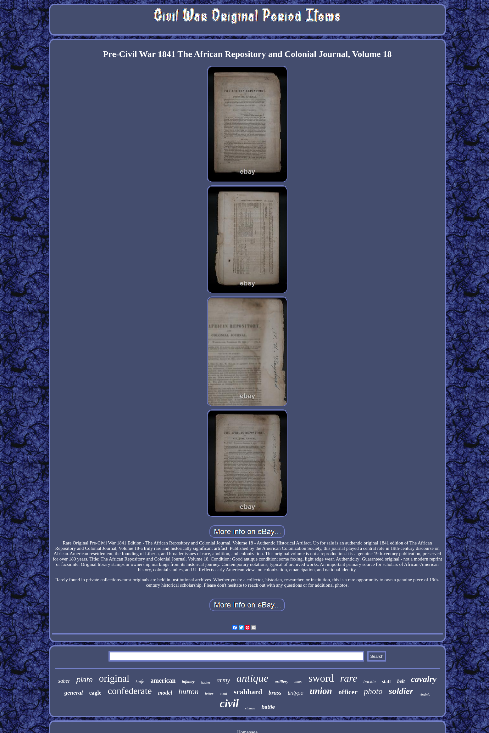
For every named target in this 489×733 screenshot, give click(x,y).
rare (348, 678)
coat (223, 693)
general (73, 692)
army (223, 680)
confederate (130, 690)
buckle (370, 681)
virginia (425, 694)
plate (84, 679)
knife (140, 681)
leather (205, 682)
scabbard (248, 692)
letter (209, 693)
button (189, 691)
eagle (95, 693)
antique (252, 678)
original (114, 678)
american (163, 680)
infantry (188, 681)
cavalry (423, 679)
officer (348, 692)
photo (373, 691)
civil (229, 703)
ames (298, 681)
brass (275, 692)
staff (386, 681)
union (321, 691)
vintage (250, 708)
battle (268, 707)
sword (321, 678)
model (165, 693)
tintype (295, 693)
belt (401, 681)
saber (64, 681)
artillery (281, 681)
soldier (401, 691)
